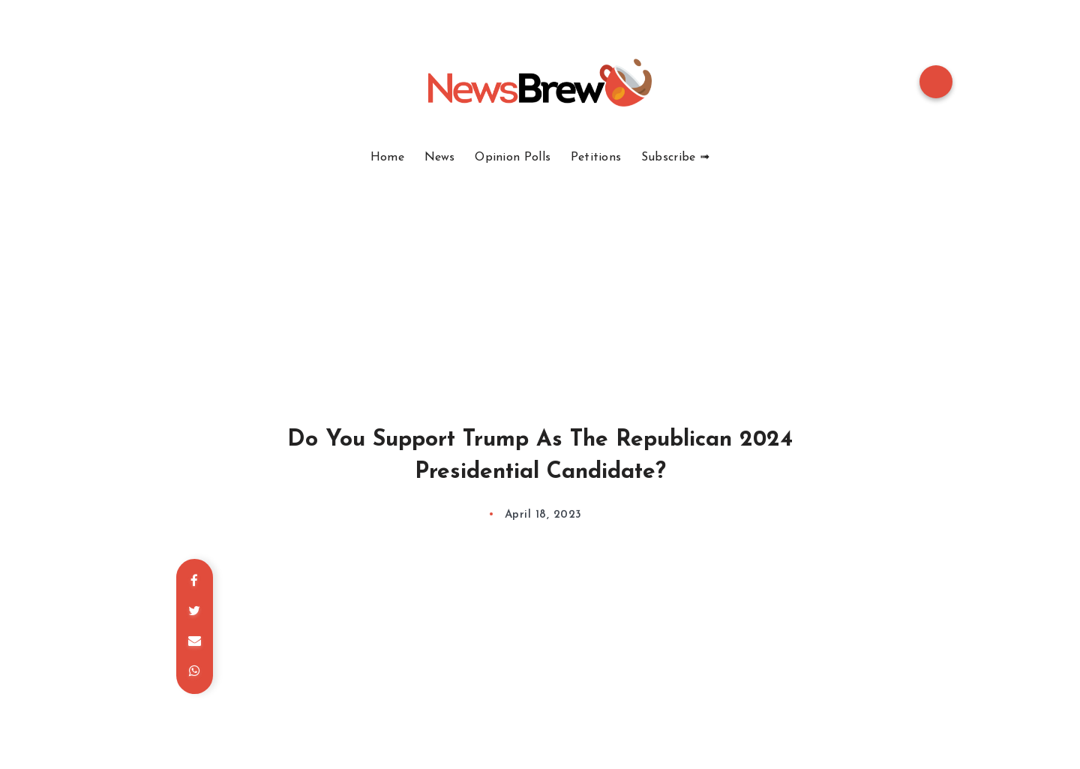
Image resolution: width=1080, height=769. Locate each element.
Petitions (596, 158)
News (439, 158)
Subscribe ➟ (675, 158)
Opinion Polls (512, 158)
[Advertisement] (540, 278)
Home (387, 158)
